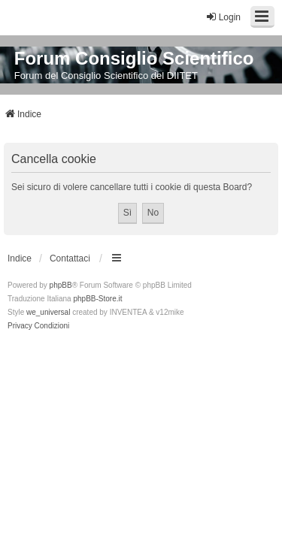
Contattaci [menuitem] (70, 258)
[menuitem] (20, 326)
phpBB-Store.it (97, 299)
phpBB (61, 285)
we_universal (48, 312)
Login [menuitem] (223, 17)
